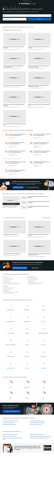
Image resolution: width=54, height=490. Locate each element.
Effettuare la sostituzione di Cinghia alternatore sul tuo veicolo (40, 436)
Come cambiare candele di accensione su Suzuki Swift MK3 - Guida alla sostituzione (16, 171)
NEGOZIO (25, 1)
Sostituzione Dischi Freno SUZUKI (35, 424)
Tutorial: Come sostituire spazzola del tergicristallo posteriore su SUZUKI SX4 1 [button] (39, 202)
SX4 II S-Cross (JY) (6, 277)
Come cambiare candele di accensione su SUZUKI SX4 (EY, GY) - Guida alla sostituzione (16, 151)
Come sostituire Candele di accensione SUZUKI (10, 420)
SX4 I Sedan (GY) (5, 286)
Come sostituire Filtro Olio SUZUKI (8, 422)
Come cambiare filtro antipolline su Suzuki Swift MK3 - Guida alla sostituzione (41, 162)
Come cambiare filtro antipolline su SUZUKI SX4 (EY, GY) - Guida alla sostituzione (16, 143)
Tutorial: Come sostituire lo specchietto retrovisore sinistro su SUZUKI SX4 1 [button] (38, 197)
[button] (11, 200)
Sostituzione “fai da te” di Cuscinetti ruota (10, 436)
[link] (15, 41)
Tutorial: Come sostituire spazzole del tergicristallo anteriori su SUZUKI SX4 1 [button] (38, 207)
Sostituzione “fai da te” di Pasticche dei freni (10, 434)
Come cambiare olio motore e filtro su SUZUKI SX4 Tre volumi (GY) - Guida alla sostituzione (41, 151)
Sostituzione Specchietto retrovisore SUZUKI (37, 422)
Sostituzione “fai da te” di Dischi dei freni (36, 434)
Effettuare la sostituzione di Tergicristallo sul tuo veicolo (39, 437)
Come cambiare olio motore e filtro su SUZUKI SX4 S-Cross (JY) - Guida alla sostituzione (16, 135)
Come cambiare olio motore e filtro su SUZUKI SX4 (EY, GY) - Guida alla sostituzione (41, 135)
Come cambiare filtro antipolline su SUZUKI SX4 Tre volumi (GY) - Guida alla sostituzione (41, 143)
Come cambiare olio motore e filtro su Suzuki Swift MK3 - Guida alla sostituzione (16, 162)
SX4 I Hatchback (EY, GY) (31, 277)
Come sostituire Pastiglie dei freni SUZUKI (37, 420)
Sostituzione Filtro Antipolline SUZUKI (9, 424)
